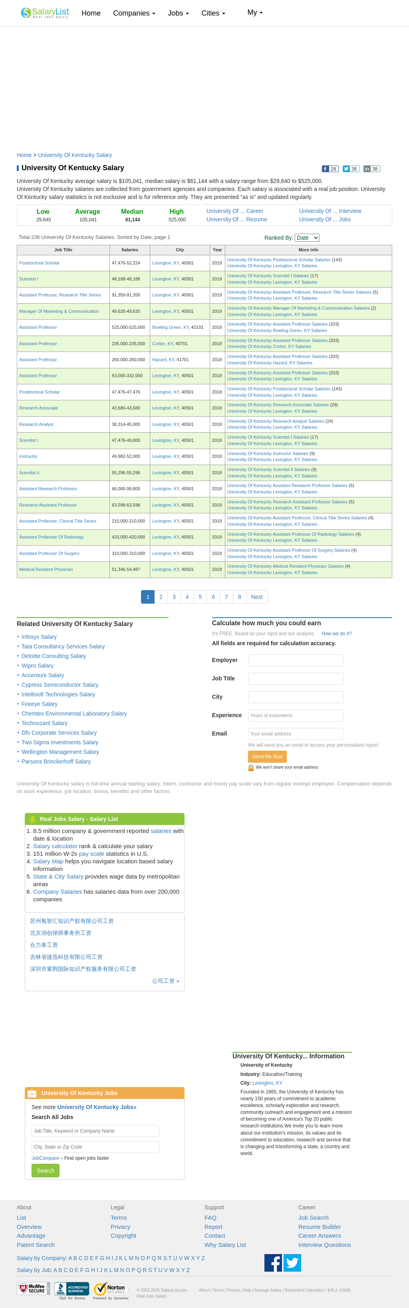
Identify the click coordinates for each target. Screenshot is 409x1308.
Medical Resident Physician (46, 569)
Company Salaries (57, 891)
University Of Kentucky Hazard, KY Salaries (269, 362)
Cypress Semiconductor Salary (60, 685)
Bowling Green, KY (170, 327)
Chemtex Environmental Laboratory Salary (74, 713)
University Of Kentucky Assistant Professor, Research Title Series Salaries (300, 292)
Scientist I (28, 278)
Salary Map (48, 861)
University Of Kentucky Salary (75, 155)
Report (213, 1226)
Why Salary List (225, 1244)
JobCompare (45, 1158)
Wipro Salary (38, 665)
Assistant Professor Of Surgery (49, 553)
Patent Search (36, 1244)
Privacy (120, 1226)
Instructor (28, 456)
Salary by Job (34, 1270)
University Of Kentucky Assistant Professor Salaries (278, 324)
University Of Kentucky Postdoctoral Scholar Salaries (279, 259)
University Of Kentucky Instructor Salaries (268, 453)
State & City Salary (58, 876)
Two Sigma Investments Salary (60, 742)
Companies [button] (134, 13)
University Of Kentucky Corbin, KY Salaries (269, 346)
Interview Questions (324, 1244)
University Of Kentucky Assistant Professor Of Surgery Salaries (289, 550)
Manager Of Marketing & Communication (59, 311)
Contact (214, 1235)
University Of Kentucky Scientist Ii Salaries (269, 469)
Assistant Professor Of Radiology (51, 537)
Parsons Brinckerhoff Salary (56, 761)
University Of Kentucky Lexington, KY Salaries (272, 265)
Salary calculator (55, 846)
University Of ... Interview (330, 211)
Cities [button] (213, 13)
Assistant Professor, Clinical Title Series (57, 521)
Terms (119, 1217)
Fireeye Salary (40, 704)
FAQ (210, 1217)
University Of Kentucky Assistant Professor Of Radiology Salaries (291, 534)
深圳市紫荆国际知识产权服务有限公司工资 (83, 969)
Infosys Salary (39, 637)
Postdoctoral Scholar (39, 262)
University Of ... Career (234, 211)
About (204, 1290)
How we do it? (336, 633)
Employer (225, 660)
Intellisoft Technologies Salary (58, 694)
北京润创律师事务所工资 (60, 933)
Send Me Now (267, 756)
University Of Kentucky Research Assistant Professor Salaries (288, 501)
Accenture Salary (43, 675)
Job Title (223, 678)
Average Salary (268, 1290)
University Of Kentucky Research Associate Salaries (278, 404)
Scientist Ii (29, 472)
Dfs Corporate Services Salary (59, 733)
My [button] (255, 12)
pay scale (91, 853)
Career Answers (319, 1235)
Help (247, 1290)
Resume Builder (319, 1226)
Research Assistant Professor (48, 505)
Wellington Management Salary (60, 752)
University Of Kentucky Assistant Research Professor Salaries (288, 485)
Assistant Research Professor (48, 488)
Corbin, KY (162, 343)
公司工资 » (165, 981)
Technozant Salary (45, 723)
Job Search (313, 1217)
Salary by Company (41, 1258)
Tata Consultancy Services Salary (63, 646)
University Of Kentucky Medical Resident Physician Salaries (286, 566)
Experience (227, 715)
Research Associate (38, 408)
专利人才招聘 (339, 1290)
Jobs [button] (178, 13)
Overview (29, 1226)
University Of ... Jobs (325, 219)
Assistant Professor (38, 327)
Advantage (31, 1235)
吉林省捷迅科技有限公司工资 (66, 957)
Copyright (123, 1235)
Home (94, 13)
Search (45, 1170)
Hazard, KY (163, 359)
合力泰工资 (44, 945)
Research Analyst (36, 424)
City (217, 697)
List (21, 1217)
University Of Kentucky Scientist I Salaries (268, 275)
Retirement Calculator (304, 1290)
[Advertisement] (204, 85)
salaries (161, 830)
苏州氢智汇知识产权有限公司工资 (72, 921)
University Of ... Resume (236, 219)
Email (219, 733)
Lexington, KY (165, 262)
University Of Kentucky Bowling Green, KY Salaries (277, 330)
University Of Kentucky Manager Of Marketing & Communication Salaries (299, 308)
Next (257, 597)
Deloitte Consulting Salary (54, 656)
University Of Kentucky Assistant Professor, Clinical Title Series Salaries (297, 517)
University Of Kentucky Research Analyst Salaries (276, 421)
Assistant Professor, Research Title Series (60, 294)
